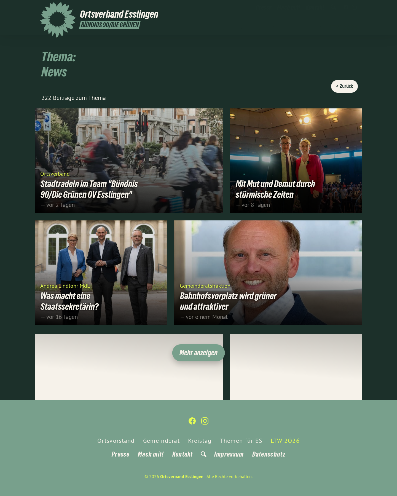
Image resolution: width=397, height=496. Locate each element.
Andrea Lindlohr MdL (65, 285)
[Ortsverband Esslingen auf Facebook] (346, 7)
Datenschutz (268, 454)
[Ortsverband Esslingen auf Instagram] (354, 7)
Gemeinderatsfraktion (205, 285)
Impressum (229, 454)
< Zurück (344, 86)
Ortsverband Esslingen (181, 476)
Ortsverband (55, 173)
